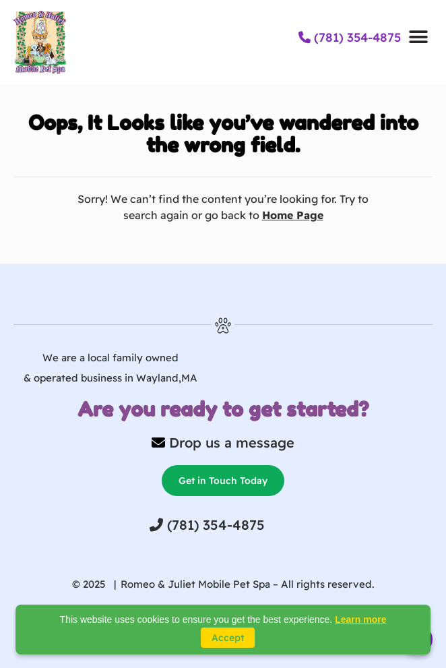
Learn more (360, 619)
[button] (418, 37)
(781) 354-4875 (349, 37)
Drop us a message (231, 442)
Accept (228, 638)
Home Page (292, 215)
